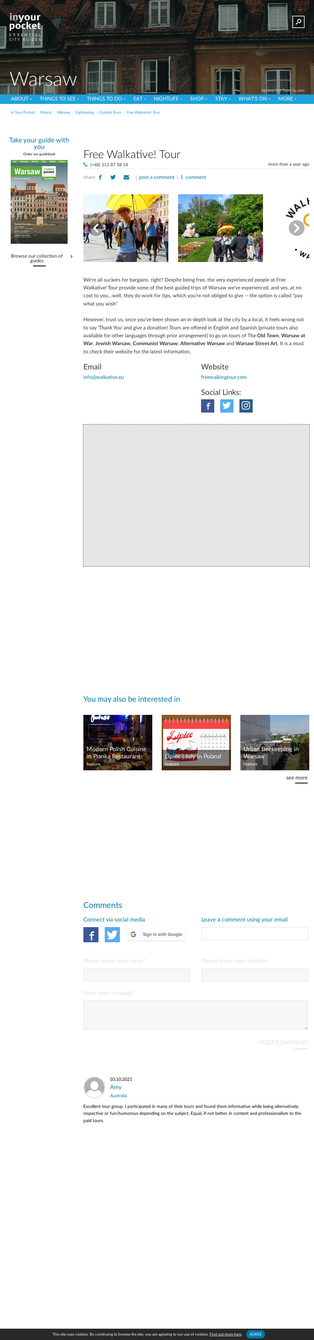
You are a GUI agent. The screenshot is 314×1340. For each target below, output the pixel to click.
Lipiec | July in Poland (192, 755)
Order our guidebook (39, 154)
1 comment (192, 177)
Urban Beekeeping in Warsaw (271, 752)
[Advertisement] (196, 130)
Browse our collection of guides (37, 259)
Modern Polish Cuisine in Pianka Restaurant (116, 752)
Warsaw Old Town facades (282, 90)
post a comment (156, 177)
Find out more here (226, 1334)
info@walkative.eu (103, 377)
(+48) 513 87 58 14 (109, 164)
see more (297, 777)
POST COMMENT (283, 1047)
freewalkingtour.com (223, 377)
